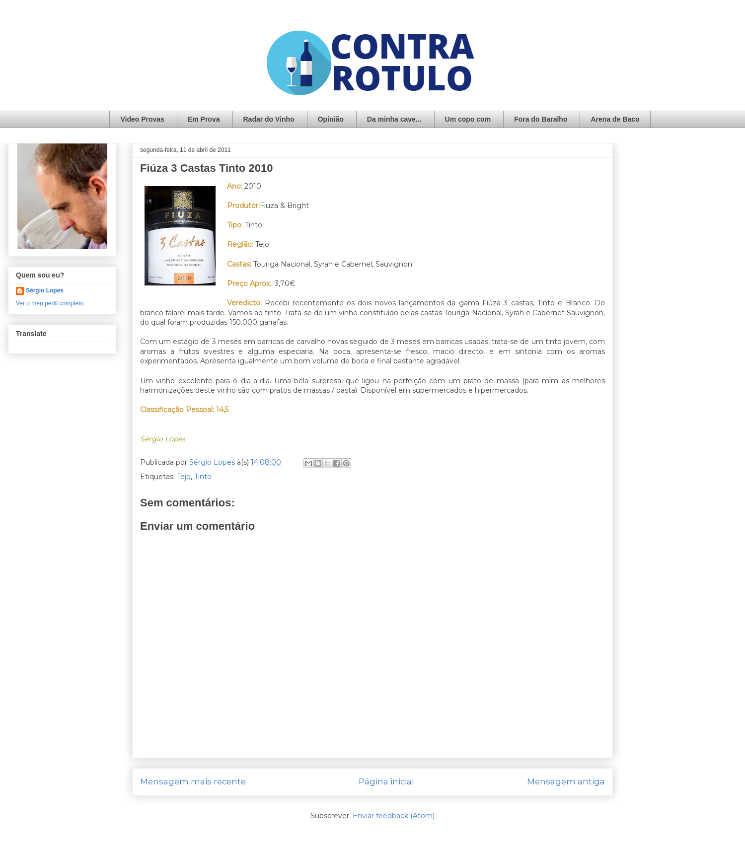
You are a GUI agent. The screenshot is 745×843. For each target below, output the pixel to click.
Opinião (331, 119)
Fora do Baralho (540, 119)
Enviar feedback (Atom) (394, 815)
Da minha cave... (394, 119)
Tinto (203, 476)
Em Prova (204, 119)
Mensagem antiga (566, 781)
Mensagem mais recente (193, 781)
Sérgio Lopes (45, 290)
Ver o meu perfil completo (49, 303)
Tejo (184, 476)
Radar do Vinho (269, 119)
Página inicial (386, 781)
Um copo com (468, 119)
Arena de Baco (615, 119)
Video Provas (142, 119)
